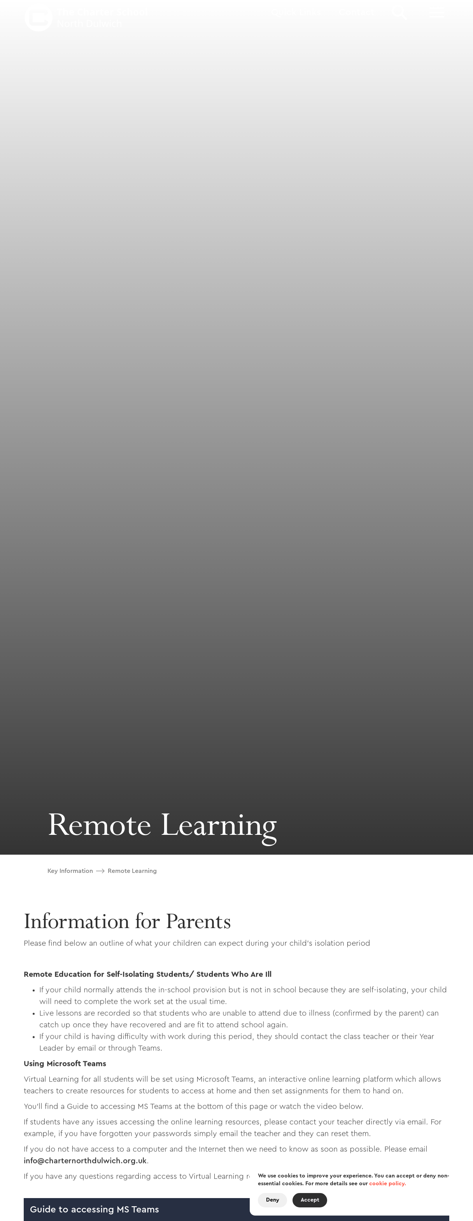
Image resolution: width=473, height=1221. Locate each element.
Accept (310, 1200)
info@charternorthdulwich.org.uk (85, 1164)
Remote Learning (132, 871)
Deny (272, 1200)
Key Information (70, 871)
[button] (296, 12)
